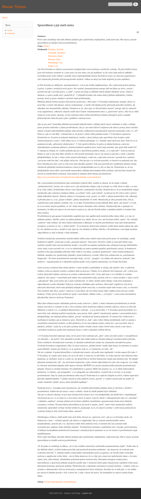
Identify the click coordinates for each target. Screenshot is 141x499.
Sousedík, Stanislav (56, 53)
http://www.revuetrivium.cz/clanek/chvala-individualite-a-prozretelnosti (69, 177)
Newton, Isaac (54, 59)
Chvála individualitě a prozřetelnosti (60, 482)
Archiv (9, 30)
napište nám (87, 493)
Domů (4, 17)
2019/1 (46, 46)
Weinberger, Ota (55, 62)
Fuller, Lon (53, 66)
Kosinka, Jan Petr (56, 49)
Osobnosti (11, 33)
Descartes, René (55, 56)
